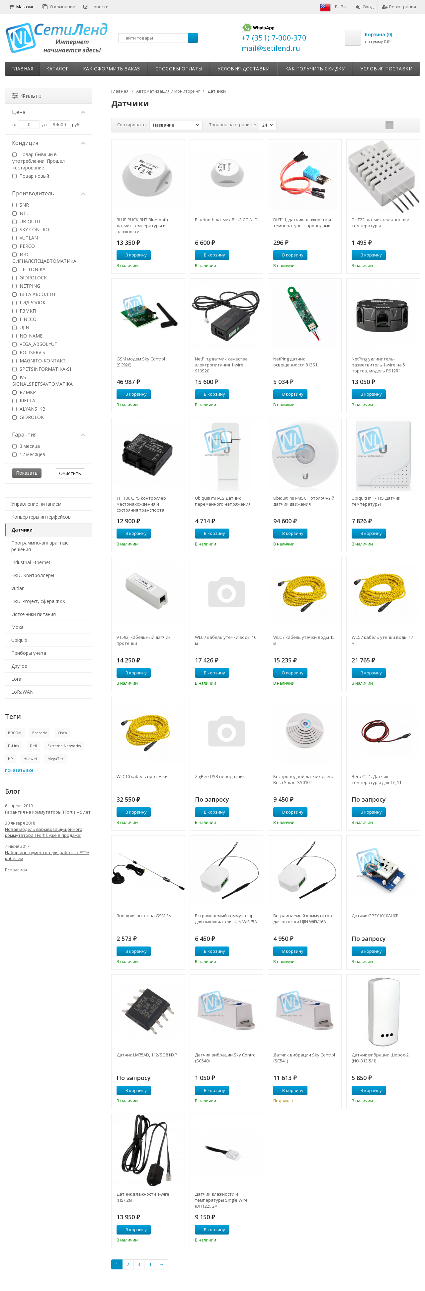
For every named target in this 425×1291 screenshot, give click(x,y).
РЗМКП (24, 311)
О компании (58, 7)
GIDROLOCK (29, 277)
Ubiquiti (19, 640)
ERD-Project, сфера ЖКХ (38, 601)
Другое (19, 666)
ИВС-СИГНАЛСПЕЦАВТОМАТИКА (44, 257)
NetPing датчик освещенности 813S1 (295, 362)
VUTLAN (25, 238)
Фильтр (27, 95)
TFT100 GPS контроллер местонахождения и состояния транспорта (141, 504)
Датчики (22, 530)
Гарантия (48, 434)
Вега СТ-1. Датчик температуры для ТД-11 (376, 779)
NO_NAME (27, 336)
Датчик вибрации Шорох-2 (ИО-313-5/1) (380, 1058)
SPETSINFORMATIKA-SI (41, 369)
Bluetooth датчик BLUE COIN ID (226, 220)
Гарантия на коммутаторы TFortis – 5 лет (48, 812)
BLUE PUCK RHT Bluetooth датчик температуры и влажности (142, 226)
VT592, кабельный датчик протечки (144, 640)
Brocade (39, 732)
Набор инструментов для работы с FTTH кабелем (47, 855)
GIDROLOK (28, 417)
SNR (20, 205)
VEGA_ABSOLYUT (34, 344)
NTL (20, 213)
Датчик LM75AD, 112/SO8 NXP (147, 1055)
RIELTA (23, 400)
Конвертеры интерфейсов (41, 517)
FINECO (24, 319)
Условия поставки (386, 68)
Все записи (16, 870)
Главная (22, 68)
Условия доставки (243, 68)
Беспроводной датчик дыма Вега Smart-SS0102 (303, 779)
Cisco (62, 732)
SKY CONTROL (32, 229)
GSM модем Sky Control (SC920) (141, 362)
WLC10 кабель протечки (142, 776)
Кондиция (48, 143)
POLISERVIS (28, 352)
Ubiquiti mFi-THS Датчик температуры (376, 501)
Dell (33, 745)
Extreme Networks (64, 745)
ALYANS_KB (28, 409)
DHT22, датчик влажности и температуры (380, 223)
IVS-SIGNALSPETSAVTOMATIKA (42, 380)
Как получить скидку (315, 68)
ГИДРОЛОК (28, 302)
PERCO (23, 246)
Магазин (22, 7)
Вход (365, 7)
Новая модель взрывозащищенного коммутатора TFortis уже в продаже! (43, 832)
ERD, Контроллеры (32, 575)
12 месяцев (28, 454)
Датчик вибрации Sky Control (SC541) (304, 1058)
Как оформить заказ (111, 68)
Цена (48, 112)
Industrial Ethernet (30, 562)
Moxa (17, 627)
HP (10, 758)
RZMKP (24, 392)
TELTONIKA (28, 269)
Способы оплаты (179, 68)
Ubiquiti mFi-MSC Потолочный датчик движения (303, 501)
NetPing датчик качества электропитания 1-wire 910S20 (221, 365)
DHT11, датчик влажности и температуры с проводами (302, 223)
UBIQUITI (26, 221)
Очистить (70, 473)
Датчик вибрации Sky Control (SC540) (226, 1058)
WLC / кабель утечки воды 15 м (304, 640)
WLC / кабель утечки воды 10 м (225, 640)
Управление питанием (36, 504)
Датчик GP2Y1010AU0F (375, 916)
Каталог (57, 68)
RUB (341, 7)
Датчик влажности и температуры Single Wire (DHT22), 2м (221, 1200)
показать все (19, 770)
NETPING (26, 286)
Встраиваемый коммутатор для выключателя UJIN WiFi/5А (226, 919)
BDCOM (15, 732)
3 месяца (26, 446)
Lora (16, 679)
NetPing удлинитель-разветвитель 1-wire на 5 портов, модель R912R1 (378, 365)
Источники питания (33, 614)
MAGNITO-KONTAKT (39, 360)
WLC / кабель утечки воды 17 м (382, 640)
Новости (96, 7)
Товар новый (30, 176)
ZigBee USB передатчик (220, 776)
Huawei (30, 758)
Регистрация (399, 7)
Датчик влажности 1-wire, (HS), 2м (143, 1197)
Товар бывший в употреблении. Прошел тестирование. (38, 161)
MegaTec (55, 758)
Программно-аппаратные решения (40, 546)
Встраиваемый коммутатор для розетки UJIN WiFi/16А (302, 919)
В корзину (132, 255)
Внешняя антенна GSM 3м (144, 916)
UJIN (20, 327)
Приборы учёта (28, 653)
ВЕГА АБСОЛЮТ (34, 294)
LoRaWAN (22, 692)
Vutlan (18, 588)
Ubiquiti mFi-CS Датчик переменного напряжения (223, 501)
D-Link (13, 745)
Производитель (48, 193)
